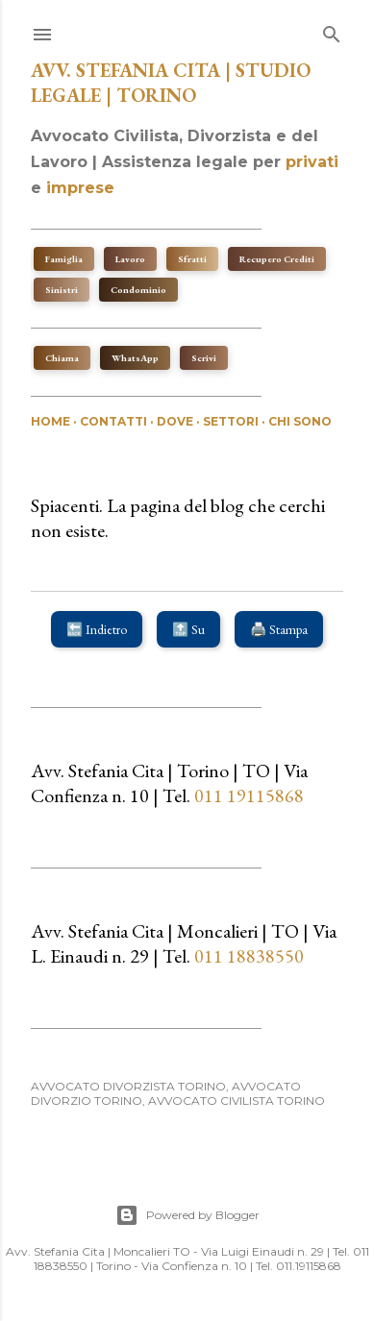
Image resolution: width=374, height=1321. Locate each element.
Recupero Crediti (276, 259)
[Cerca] (331, 30)
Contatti (113, 421)
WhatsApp (135, 358)
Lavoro (130, 259)
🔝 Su (188, 629)
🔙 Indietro (96, 629)
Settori (231, 421)
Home (50, 421)
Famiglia (64, 259)
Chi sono (300, 421)
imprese (80, 188)
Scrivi (203, 358)
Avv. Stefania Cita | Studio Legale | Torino (171, 83)
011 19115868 (247, 795)
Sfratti (192, 259)
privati (312, 162)
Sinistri (61, 289)
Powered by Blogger (187, 1215)
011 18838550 (249, 955)
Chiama (62, 358)
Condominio (138, 289)
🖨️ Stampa (279, 629)
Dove (175, 421)
